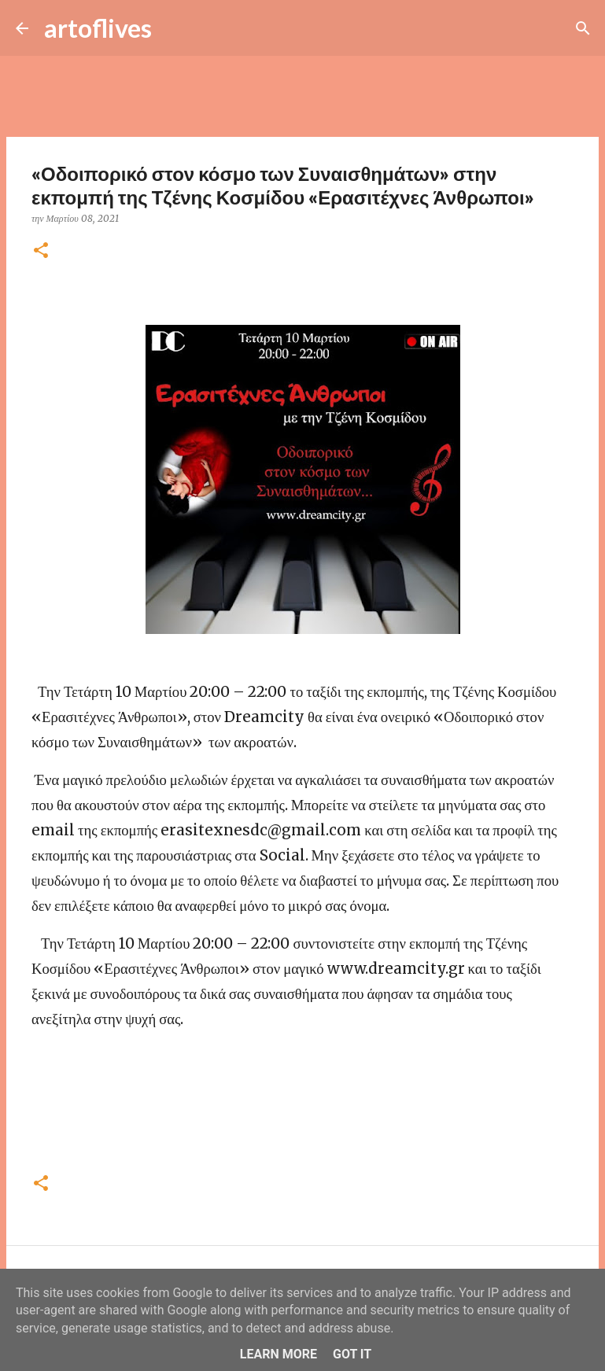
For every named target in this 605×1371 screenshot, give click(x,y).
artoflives (98, 28)
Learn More (278, 1354)
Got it (352, 1354)
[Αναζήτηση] (173, 28)
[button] (40, 251)
